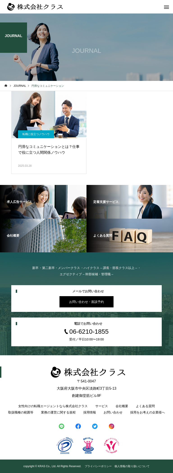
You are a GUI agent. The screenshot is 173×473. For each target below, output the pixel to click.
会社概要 (122, 406)
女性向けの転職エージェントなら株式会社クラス (53, 406)
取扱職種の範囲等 (20, 412)
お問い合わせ (113, 412)
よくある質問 (145, 406)
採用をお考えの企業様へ (147, 412)
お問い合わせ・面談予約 (86, 302)
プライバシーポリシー (98, 466)
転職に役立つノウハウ (36, 134)
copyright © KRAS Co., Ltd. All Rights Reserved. (52, 466)
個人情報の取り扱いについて (132, 466)
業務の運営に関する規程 (58, 412)
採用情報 (89, 412)
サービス (101, 406)
